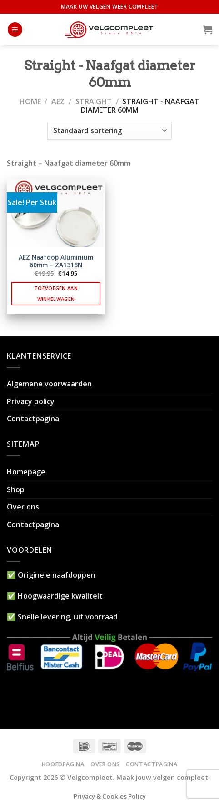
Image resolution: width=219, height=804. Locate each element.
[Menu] (15, 29)
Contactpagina (33, 419)
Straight (93, 101)
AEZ (58, 101)
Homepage (26, 472)
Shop (16, 489)
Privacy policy (31, 401)
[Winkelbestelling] (109, 131)
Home (30, 101)
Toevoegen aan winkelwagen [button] (56, 293)
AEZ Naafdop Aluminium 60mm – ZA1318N (56, 261)
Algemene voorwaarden (49, 384)
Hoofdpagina (63, 764)
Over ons (23, 507)
